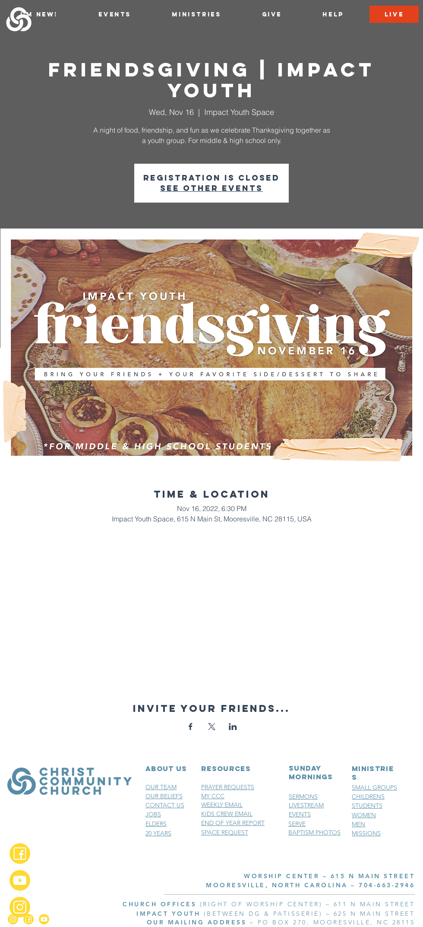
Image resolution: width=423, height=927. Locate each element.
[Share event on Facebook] (190, 726)
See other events (211, 188)
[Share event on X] (212, 726)
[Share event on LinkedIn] (233, 726)
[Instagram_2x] (20, 907)
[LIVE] (394, 14)
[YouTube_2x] (20, 880)
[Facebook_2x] (20, 853)
